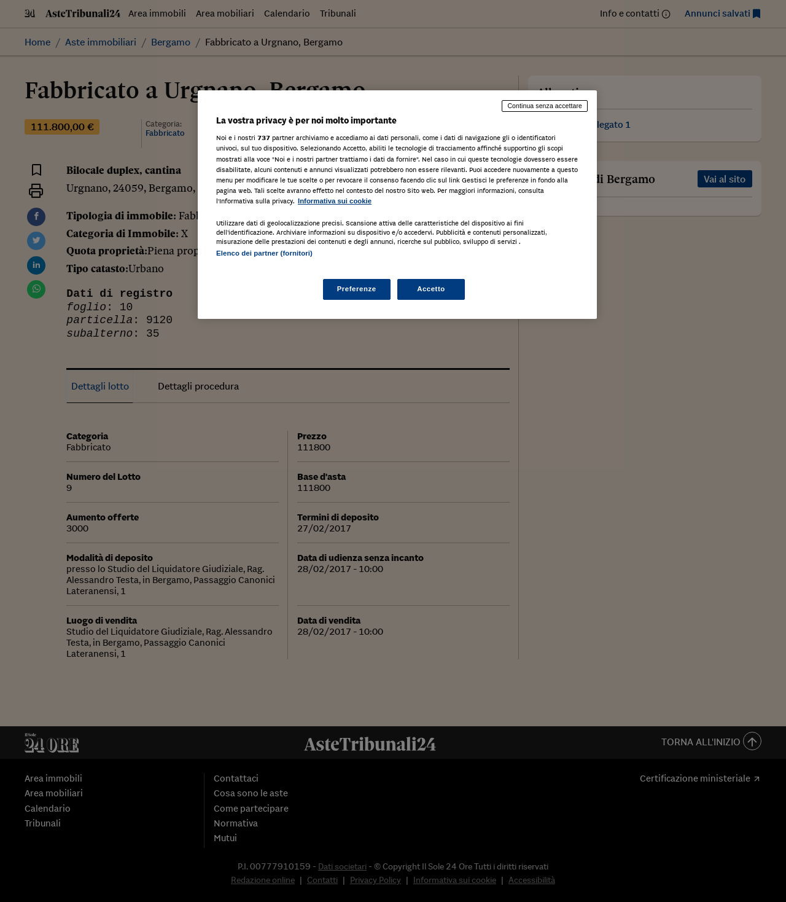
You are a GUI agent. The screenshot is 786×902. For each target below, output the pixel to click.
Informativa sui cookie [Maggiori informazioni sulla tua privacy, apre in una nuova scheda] (335, 201)
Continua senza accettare (544, 105)
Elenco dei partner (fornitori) (264, 253)
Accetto (431, 288)
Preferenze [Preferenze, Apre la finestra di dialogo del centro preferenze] (356, 288)
